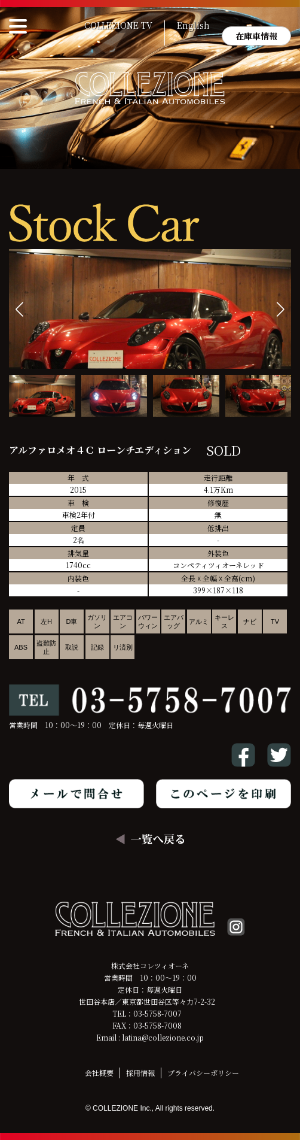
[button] (280, 309)
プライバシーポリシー (203, 1073)
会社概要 (99, 1073)
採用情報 (140, 1073)
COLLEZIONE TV (118, 25)
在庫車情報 (256, 36)
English (193, 25)
